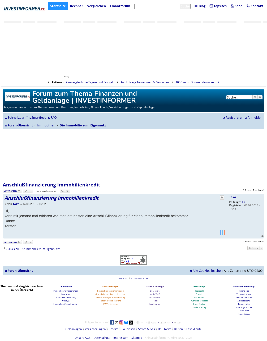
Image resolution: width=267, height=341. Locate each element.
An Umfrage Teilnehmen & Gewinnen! (145, 82)
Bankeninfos (243, 304)
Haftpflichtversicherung (110, 300)
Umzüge (66, 300)
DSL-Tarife (155, 290)
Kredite (113, 329)
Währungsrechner (244, 307)
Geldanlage (199, 286)
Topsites (218, 6)
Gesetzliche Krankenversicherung (110, 294)
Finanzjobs (244, 290)
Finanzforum (120, 6)
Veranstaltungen (243, 294)
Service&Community (244, 286)
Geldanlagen (73, 329)
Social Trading (199, 307)
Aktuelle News (244, 300)
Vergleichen (96, 6)
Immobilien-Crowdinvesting (66, 304)
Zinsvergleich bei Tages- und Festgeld (90, 82)
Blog (200, 6)
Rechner (76, 6)
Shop (236, 6)
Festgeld (199, 294)
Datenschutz (102, 338)
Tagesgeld (199, 290)
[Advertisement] (133, 155)
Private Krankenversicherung (110, 290)
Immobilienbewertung (66, 297)
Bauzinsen (66, 294)
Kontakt (255, 6)
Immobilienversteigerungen (65, 290)
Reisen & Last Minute (188, 329)
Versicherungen (110, 286)
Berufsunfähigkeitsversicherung (110, 297)
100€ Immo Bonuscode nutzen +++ (198, 82)
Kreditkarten (155, 304)
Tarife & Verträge (155, 286)
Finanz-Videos (244, 314)
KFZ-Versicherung (110, 304)
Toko (232, 197)
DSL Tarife (164, 329)
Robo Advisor (199, 304)
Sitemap (136, 338)
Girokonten (199, 297)
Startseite (58, 6)
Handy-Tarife (155, 294)
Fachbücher (244, 310)
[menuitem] (37, 117)
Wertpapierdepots (199, 300)
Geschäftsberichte (244, 297)
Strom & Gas (155, 297)
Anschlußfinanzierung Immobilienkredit (51, 184)
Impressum (120, 338)
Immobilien (66, 286)
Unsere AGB (83, 338)
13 (243, 202)
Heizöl (155, 300)
